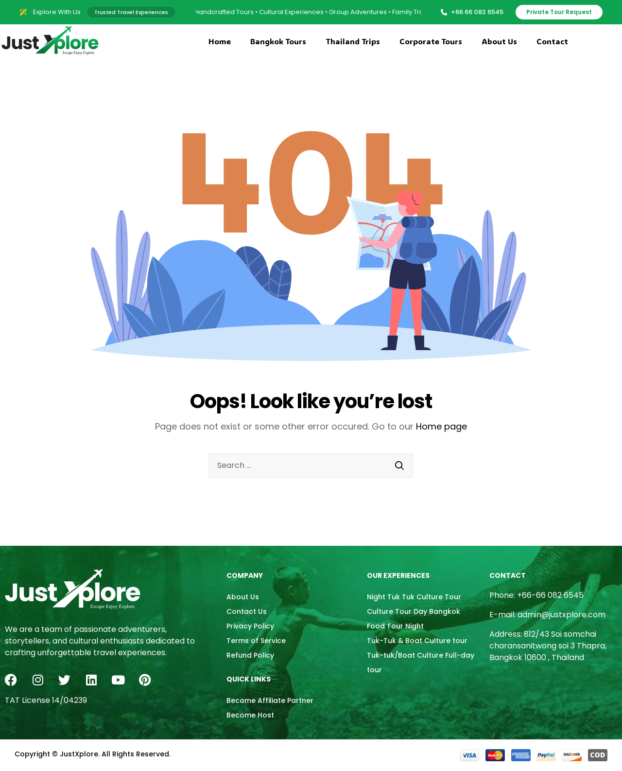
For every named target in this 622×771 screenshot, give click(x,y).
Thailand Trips (353, 41)
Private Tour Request (559, 12)
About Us (499, 41)
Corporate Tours (430, 41)
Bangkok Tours (278, 41)
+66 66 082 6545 (472, 12)
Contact (552, 41)
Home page (441, 426)
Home (219, 41)
